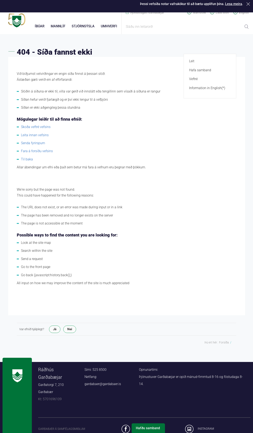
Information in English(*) (207, 90)
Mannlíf (58, 26)
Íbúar (39, 26)
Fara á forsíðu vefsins (37, 153)
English (244, 12)
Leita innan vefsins (35, 137)
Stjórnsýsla (83, 26)
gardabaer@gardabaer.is (102, 386)
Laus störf (222, 12)
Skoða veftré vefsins (36, 129)
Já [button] (54, 331)
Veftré (193, 81)
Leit (191, 63)
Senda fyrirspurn (33, 145)
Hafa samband (200, 72)
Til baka (27, 161)
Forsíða (224, 344)
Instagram (206, 430)
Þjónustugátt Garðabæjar (147, 12)
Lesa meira (233, 4)
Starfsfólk (199, 12)
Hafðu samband (148, 428)
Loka (249, 4)
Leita (246, 26)
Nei (69, 331)
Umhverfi (109, 26)
